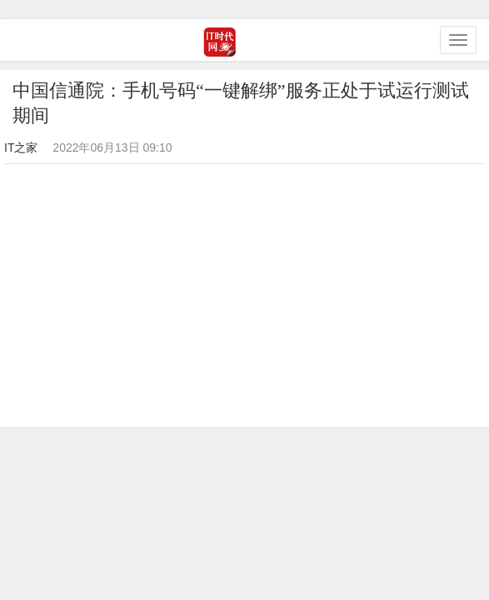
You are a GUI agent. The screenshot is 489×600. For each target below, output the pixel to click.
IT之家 (20, 147)
